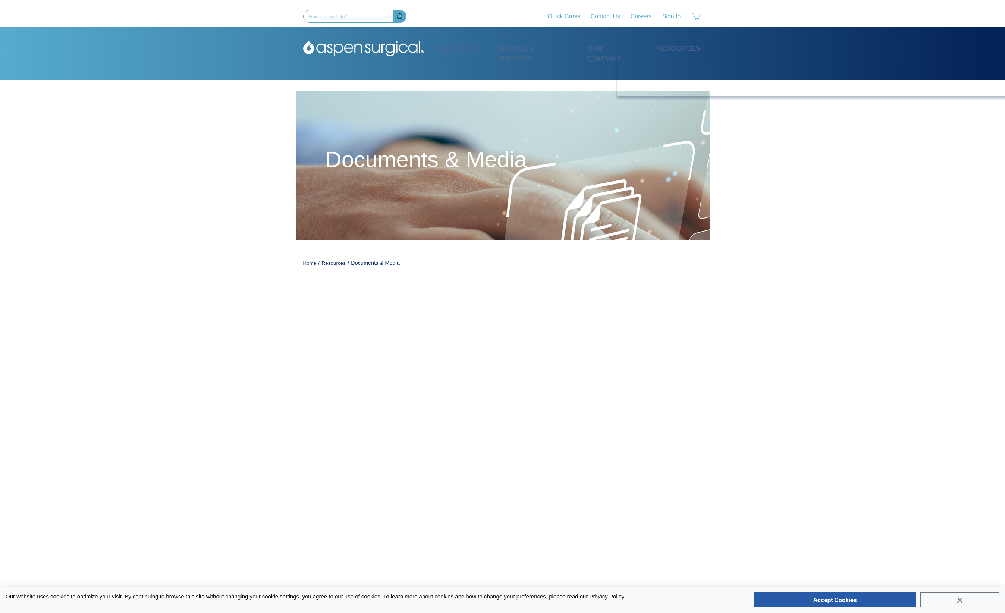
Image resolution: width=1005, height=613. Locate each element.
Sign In (671, 16)
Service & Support (516, 53)
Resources (678, 48)
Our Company (604, 53)
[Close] (959, 599)
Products (458, 48)
